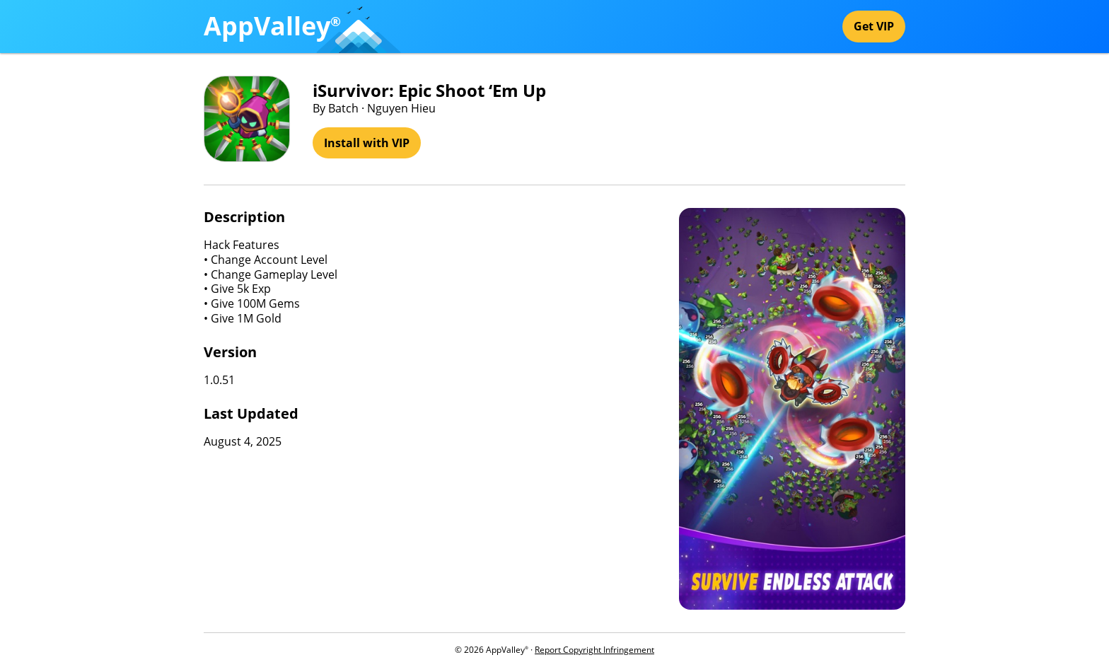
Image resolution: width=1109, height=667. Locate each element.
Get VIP (874, 26)
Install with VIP (367, 143)
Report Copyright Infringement (594, 650)
